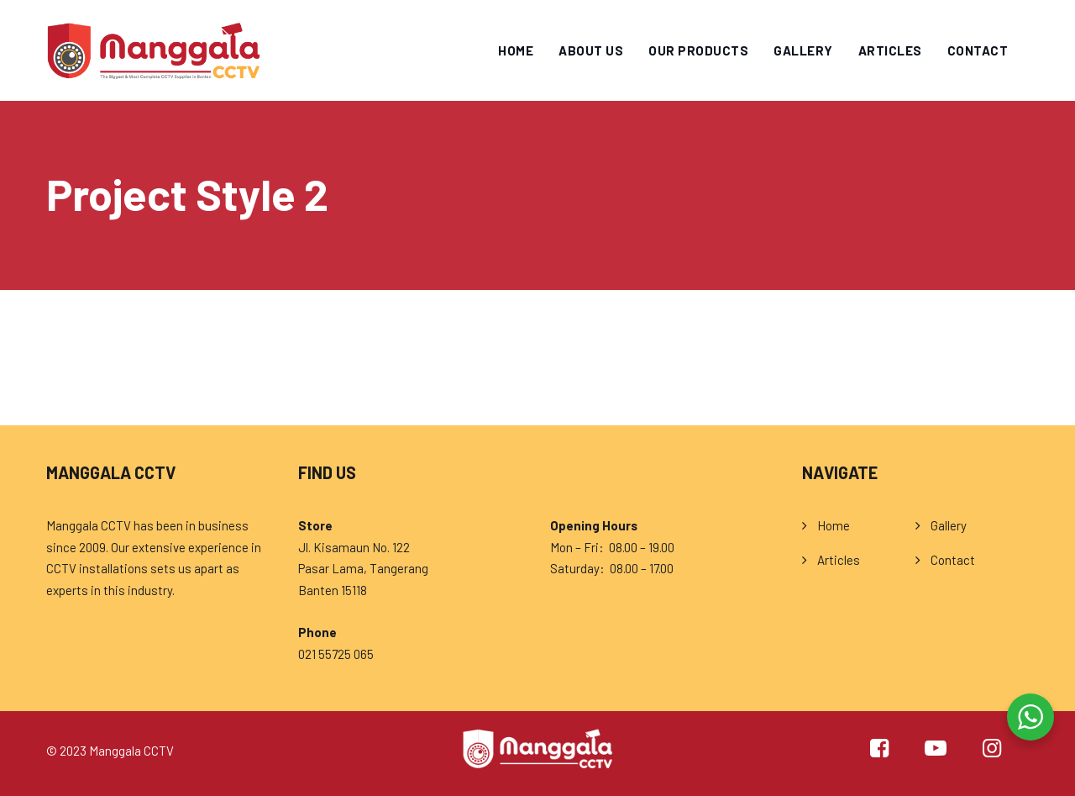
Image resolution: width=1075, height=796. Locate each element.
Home (515, 50)
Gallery (803, 50)
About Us (590, 50)
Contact (978, 50)
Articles (890, 50)
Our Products (698, 50)
